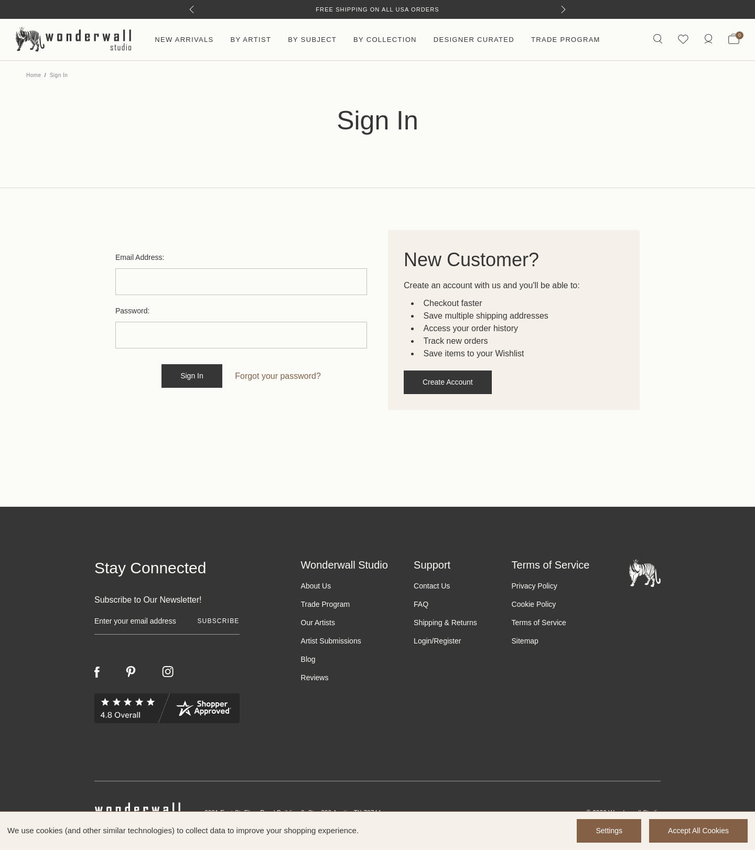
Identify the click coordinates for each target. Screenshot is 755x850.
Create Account (448, 382)
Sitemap (525, 641)
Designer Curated (474, 39)
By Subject (312, 39)
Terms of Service (539, 622)
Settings (609, 830)
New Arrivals (184, 39)
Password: (132, 311)
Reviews (315, 677)
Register (447, 641)
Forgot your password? (278, 376)
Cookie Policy (534, 604)
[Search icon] (657, 39)
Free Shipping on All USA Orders (377, 9)
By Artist (250, 39)
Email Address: (139, 257)
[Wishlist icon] (683, 39)
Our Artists (318, 622)
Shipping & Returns (445, 622)
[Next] (563, 9)
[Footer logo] (645, 572)
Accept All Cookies (698, 830)
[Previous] (191, 9)
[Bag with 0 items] (733, 40)
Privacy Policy (534, 586)
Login (423, 641)
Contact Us (432, 586)
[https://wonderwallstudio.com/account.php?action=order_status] (708, 39)
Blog (308, 659)
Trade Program (565, 39)
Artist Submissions (331, 641)
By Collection (385, 39)
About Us (316, 586)
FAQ (421, 604)
